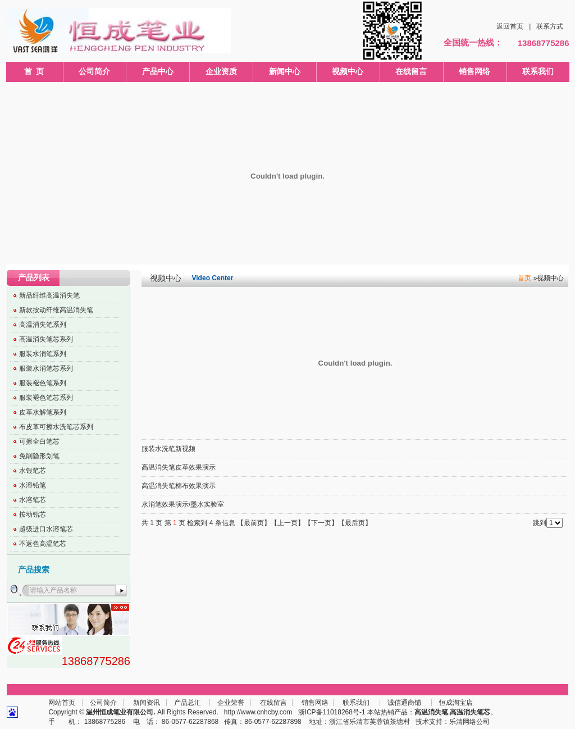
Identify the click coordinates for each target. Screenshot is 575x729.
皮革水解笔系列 (42, 412)
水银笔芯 (32, 471)
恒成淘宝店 (455, 703)
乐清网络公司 (469, 722)
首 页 (34, 71)
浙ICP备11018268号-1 (332, 712)
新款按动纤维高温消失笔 (56, 310)
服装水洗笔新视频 (168, 449)
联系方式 (549, 26)
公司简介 (94, 71)
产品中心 (158, 71)
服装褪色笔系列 (42, 383)
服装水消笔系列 (42, 354)
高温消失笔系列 (42, 325)
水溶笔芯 (32, 500)
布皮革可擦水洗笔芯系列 (56, 427)
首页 (524, 278)
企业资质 (221, 71)
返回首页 (509, 26)
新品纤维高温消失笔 (49, 295)
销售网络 (474, 71)
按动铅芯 (32, 514)
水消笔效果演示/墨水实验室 (183, 504)
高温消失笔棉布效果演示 (179, 486)
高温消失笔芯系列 (46, 339)
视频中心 (347, 71)
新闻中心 (284, 71)
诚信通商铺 (403, 703)
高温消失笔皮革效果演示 (179, 467)
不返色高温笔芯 (42, 544)
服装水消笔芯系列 (46, 368)
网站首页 (61, 703)
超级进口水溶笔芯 (46, 529)
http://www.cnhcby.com (258, 712)
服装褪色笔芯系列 (46, 398)
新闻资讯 (146, 703)
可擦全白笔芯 (39, 441)
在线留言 (411, 71)
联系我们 (538, 71)
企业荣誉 (230, 703)
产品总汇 (187, 703)
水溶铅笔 (32, 485)
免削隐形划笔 (39, 456)
